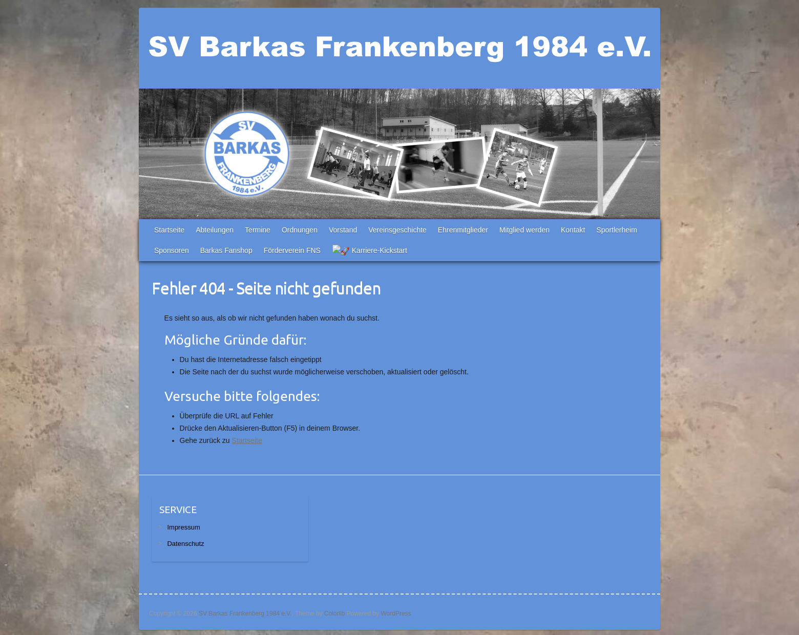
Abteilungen (215, 230)
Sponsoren (171, 250)
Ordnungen (300, 230)
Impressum (183, 527)
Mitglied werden (524, 230)
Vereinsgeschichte (397, 230)
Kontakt (573, 230)
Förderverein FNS (292, 250)
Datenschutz (185, 543)
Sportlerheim (616, 230)
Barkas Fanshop (226, 250)
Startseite (169, 230)
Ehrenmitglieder (463, 230)
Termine (257, 230)
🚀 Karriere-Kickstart (365, 250)
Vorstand (343, 230)
